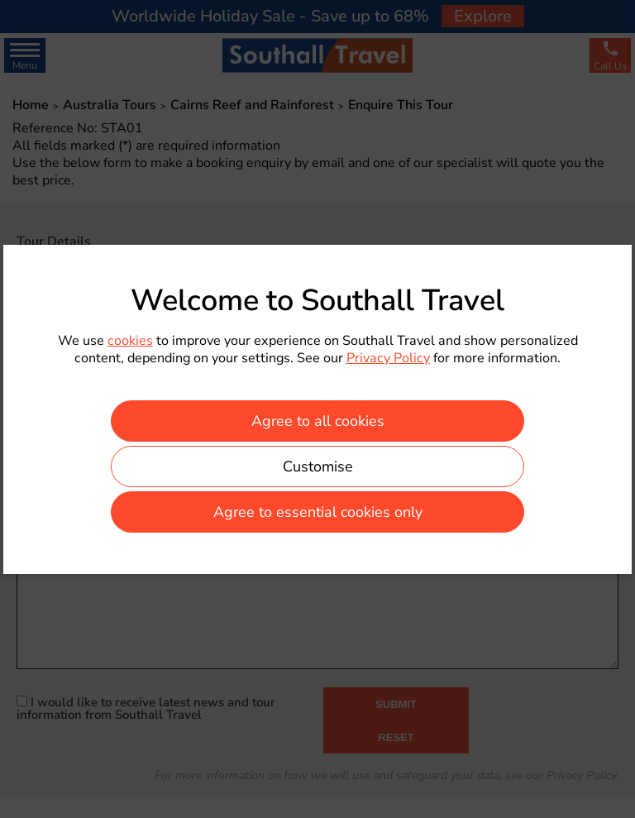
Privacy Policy (388, 358)
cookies (130, 341)
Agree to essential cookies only (318, 512)
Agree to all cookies (317, 421)
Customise (318, 466)
